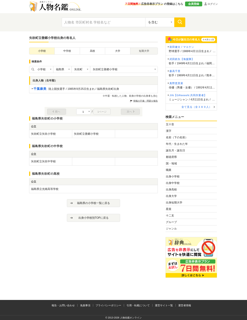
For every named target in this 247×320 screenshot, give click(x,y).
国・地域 (171, 163)
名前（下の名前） (177, 137)
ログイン (213, 3)
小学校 (42, 50)
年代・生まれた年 (177, 143)
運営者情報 (184, 305)
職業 (168, 169)
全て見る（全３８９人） (196, 106)
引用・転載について (138, 305)
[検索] (179, 22)
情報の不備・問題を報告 (145, 101)
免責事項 (85, 305)
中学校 (67, 50)
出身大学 (171, 196)
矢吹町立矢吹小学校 (43, 133)
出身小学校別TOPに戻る (93, 217)
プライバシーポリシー (108, 305)
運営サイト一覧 (164, 305)
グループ (171, 222)
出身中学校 (173, 183)
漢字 (168, 130)
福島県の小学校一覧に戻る (93, 203)
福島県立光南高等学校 (44, 189)
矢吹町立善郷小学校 (86, 133)
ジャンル (171, 228)
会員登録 (193, 3)
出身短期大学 (174, 202)
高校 (92, 50)
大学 (117, 50)
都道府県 (171, 156)
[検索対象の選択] (159, 22)
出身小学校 (173, 176)
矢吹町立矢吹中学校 (43, 161)
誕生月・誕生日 (175, 150)
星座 (168, 209)
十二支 (170, 215)
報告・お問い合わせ (63, 305)
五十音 (170, 124)
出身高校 (171, 189)
